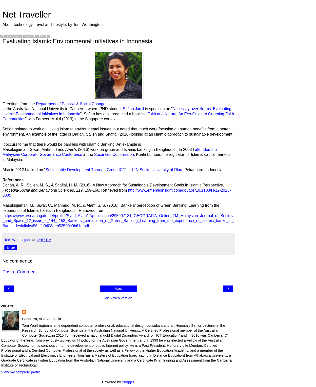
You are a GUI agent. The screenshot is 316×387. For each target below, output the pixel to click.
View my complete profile (21, 372)
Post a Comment (19, 271)
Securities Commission (114, 154)
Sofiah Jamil (133, 109)
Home (118, 288)
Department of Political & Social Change (70, 104)
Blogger (128, 382)
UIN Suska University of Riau (156, 170)
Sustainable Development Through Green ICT (85, 170)
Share (11, 247)
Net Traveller (26, 14)
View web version (118, 298)
